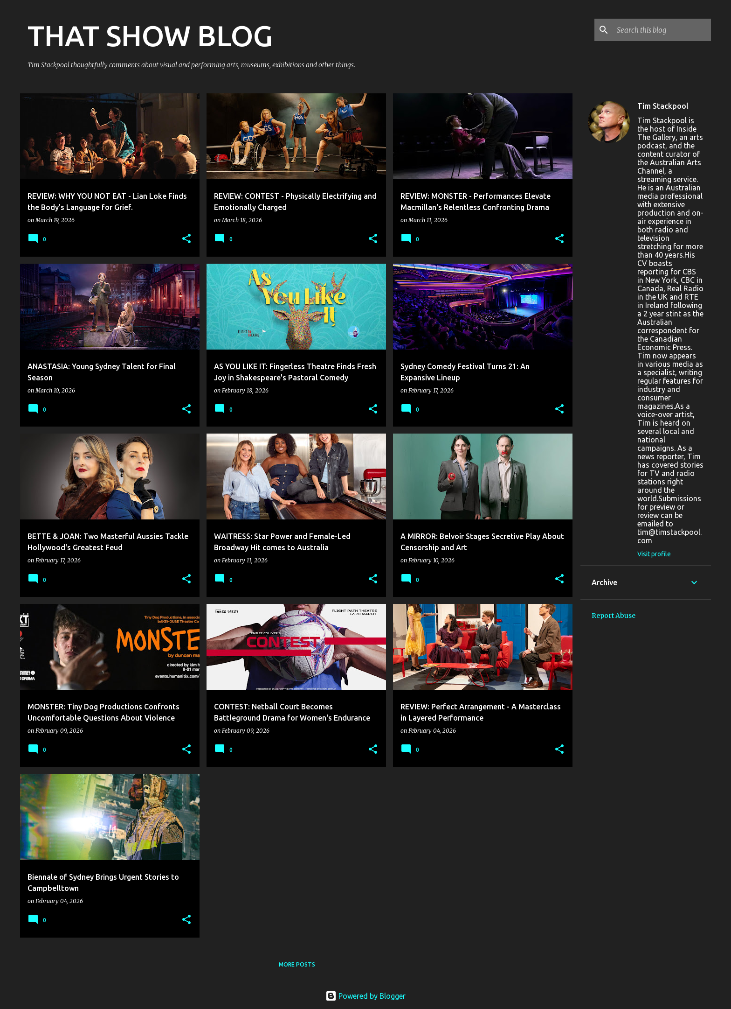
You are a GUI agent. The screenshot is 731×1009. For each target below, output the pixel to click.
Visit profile (654, 554)
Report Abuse (613, 615)
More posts (297, 964)
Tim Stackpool (663, 106)
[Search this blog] (662, 30)
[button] (186, 239)
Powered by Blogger (365, 996)
